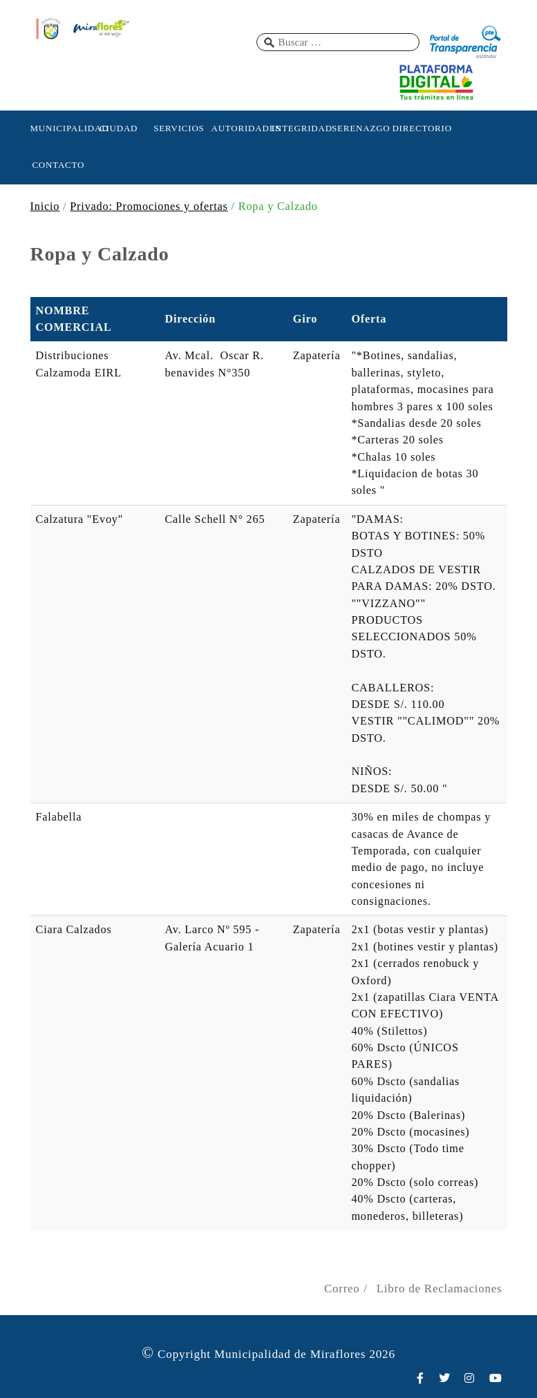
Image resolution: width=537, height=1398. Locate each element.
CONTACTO (58, 165)
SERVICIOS (178, 128)
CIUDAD (119, 128)
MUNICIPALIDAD (58, 128)
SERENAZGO (360, 128)
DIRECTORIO (420, 128)
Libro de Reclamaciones (439, 1288)
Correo (342, 1288)
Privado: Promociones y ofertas (148, 206)
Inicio (45, 206)
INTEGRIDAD (300, 128)
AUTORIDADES (239, 128)
